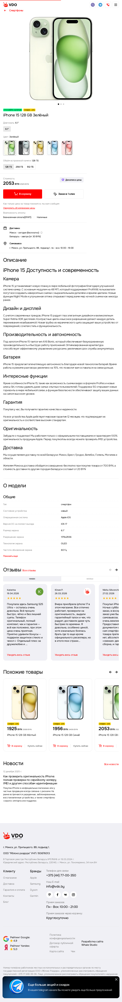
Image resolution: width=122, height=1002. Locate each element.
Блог (6, 902)
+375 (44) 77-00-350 (61, 875)
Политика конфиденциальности (62, 936)
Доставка (8, 883)
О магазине (10, 877)
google (90, 579)
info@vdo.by (55, 886)
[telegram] (100, 5)
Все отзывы (29, 570)
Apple (33, 877)
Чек (73, 951)
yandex (32, 579)
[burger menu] (115, 5)
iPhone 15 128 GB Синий (66, 735)
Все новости (111, 764)
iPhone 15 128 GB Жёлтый (21, 735)
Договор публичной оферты (61, 944)
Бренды (35, 871)
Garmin (34, 896)
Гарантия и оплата (14, 889)
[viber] (93, 5)
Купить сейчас (35, 746)
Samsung (35, 883)
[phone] (108, 5)
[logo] (10, 5)
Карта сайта (57, 951)
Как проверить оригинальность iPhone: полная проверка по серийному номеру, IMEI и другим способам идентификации (30, 780)
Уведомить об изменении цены (19, 208)
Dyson (33, 889)
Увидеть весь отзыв (18, 654)
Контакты (8, 896)
